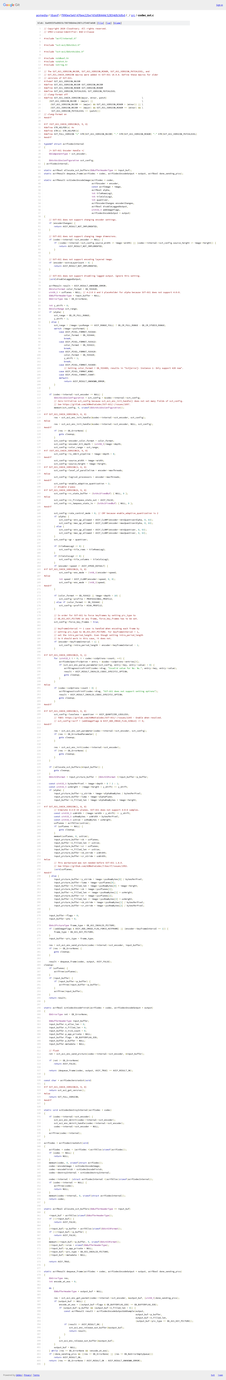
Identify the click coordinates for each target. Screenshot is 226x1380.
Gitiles (19, 1375)
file (100, 23)
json (220, 1375)
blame (117, 23)
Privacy (27, 1375)
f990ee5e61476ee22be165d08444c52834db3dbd (93, 15)
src (133, 15)
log (108, 23)
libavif (54, 15)
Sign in (219, 4)
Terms (36, 1375)
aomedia (42, 15)
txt (213, 1375)
